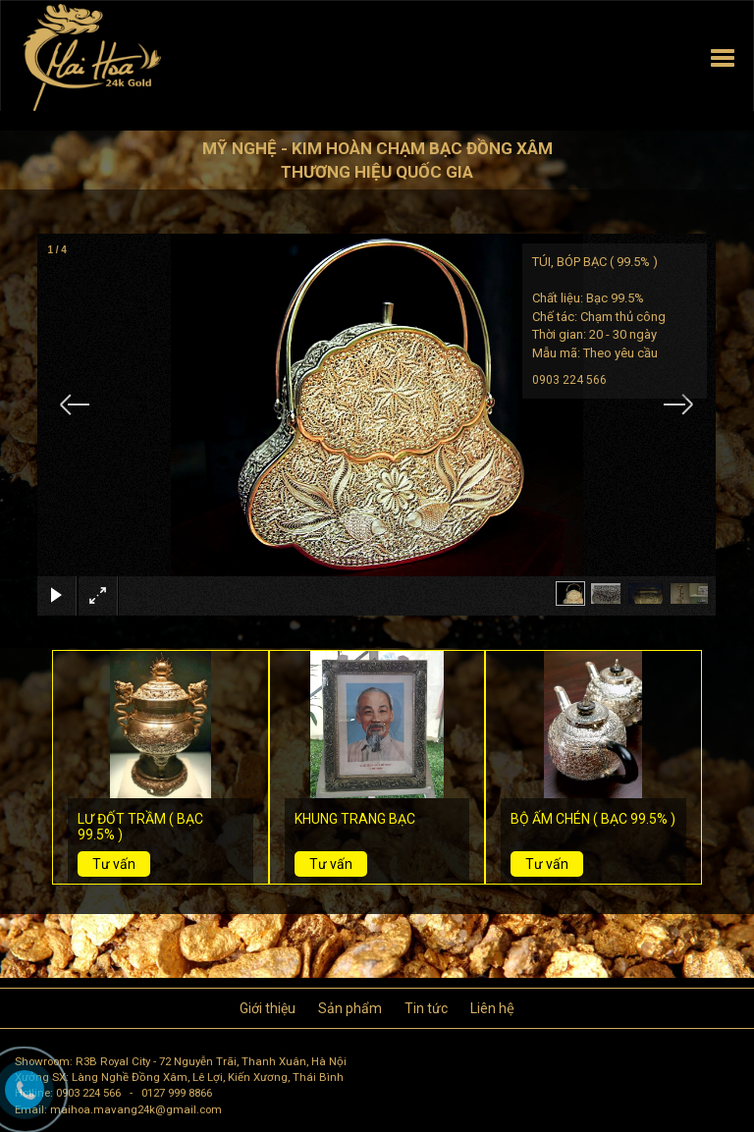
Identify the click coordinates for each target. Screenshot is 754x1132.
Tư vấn (113, 864)
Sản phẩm (350, 1008)
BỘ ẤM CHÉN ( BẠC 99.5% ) (593, 819)
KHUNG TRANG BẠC (355, 819)
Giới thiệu (268, 1008)
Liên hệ (492, 1008)
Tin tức (426, 1008)
